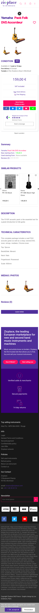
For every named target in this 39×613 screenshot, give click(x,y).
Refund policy (6, 461)
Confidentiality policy (8, 444)
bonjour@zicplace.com (14, 486)
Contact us (5, 467)
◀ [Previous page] (0, 189)
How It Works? (12, 362)
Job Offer (4, 446)
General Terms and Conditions (12, 438)
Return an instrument (8, 464)
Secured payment (7, 441)
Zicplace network (7, 449)
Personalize (28, 610)
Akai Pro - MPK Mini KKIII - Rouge (13, 426)
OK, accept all (13, 610)
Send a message (24, 124)
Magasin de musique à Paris (20, 115)
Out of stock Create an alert (19, 103)
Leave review (26, 312)
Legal (3, 435)
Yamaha (4, 151)
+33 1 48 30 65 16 (10, 488)
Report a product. (19, 133)
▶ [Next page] (38, 189)
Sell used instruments (9, 458)
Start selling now (29, 362)
